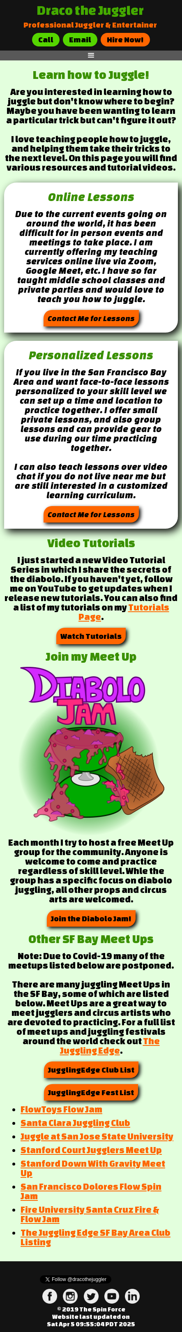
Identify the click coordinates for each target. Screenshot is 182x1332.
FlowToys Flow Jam (61, 1109)
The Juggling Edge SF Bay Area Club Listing (95, 1237)
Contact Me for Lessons (91, 318)
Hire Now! (125, 39)
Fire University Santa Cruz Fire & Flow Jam (90, 1214)
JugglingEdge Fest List (91, 1092)
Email (80, 39)
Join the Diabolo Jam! (91, 918)
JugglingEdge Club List (91, 1069)
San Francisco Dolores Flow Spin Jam (91, 1191)
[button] (91, 55)
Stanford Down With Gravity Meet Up (93, 1168)
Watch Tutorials (91, 636)
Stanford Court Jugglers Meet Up (91, 1150)
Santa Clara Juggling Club (75, 1123)
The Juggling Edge (110, 1045)
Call (45, 39)
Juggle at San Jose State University (97, 1136)
